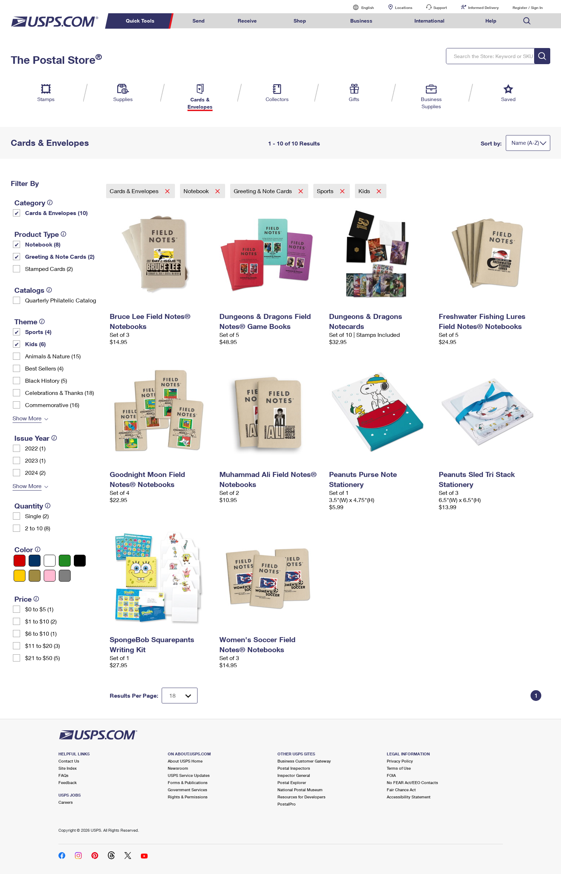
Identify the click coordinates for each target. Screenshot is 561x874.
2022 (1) (35, 448)
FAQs (63, 775)
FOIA (391, 775)
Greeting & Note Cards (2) (60, 256)
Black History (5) (46, 380)
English (360, 7)
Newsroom (178, 768)
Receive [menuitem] (247, 21)
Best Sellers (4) (44, 368)
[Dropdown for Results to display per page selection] (180, 695)
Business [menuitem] (361, 21)
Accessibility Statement (409, 796)
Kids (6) (35, 343)
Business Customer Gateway (304, 761)
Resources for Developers (301, 796)
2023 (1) (35, 460)
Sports (326, 190)
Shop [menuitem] (300, 21)
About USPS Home (185, 761)
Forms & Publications (188, 782)
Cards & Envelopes (135, 190)
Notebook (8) (43, 244)
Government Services (187, 789)
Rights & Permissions (188, 796)
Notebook (197, 190)
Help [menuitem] (490, 21)
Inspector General (293, 775)
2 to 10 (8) (37, 528)
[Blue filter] (35, 561)
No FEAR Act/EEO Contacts (412, 782)
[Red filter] (19, 561)
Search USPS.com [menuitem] (527, 21)
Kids (364, 190)
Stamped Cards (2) (49, 268)
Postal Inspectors (293, 768)
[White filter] (50, 561)
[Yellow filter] (19, 576)
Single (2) (37, 515)
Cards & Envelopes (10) (56, 212)
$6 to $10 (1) (41, 633)
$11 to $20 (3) (42, 645)
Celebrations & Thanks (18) (59, 392)
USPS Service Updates (189, 775)
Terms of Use (399, 768)
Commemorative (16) (52, 404)
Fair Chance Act (401, 789)
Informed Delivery (483, 7)
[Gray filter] (65, 576)
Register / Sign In (528, 7)
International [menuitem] (429, 21)
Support (440, 7)
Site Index (67, 768)
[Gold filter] (35, 576)
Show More (27, 418)
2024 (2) (35, 472)
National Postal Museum (300, 789)
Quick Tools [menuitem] (140, 21)
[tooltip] (50, 202)
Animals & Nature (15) (53, 356)
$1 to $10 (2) (41, 621)
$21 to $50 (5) (42, 657)
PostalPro (286, 804)
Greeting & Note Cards (263, 190)
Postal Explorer (291, 782)
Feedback (67, 782)
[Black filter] (80, 561)
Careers (65, 802)
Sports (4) (38, 331)
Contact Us (68, 761)
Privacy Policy (400, 761)
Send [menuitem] (198, 21)
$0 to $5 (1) (39, 609)
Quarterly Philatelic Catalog (60, 300)
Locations (403, 7)
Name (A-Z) (525, 142)
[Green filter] (65, 561)
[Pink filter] (50, 576)
